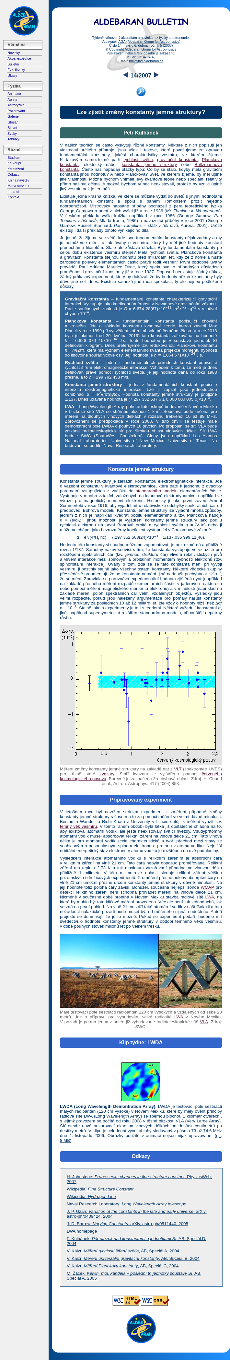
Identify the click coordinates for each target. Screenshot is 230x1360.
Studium (13, 157)
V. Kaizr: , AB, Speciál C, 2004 (123, 1265)
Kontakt (13, 197)
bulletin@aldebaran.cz (146, 61)
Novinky (13, 53)
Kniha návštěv (18, 180)
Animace (14, 94)
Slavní (12, 128)
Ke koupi (14, 163)
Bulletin (13, 64)
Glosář (12, 122)
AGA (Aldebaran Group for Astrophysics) (149, 41)
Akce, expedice (19, 58)
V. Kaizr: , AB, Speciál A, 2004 (123, 1251)
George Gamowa (76, 210)
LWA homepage (82, 1231)
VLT (177, 769)
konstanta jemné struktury (149, 164)
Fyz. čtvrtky (16, 70)
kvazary (106, 773)
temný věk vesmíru (78, 826)
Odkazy (13, 174)
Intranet (13, 191)
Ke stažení (15, 169)
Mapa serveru (18, 186)
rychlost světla (138, 159)
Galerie (12, 116)
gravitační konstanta (177, 159)
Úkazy (12, 75)
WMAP (207, 887)
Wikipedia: (100, 1189)
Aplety (12, 99)
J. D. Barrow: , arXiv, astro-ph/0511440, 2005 (127, 1223)
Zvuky (12, 133)
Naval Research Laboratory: (126, 1204)
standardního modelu (157, 490)
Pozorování (16, 111)
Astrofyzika (15, 105)
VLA (204, 1021)
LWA (209, 897)
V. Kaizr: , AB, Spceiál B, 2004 (133, 1258)
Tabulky (13, 139)
